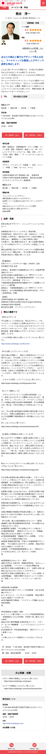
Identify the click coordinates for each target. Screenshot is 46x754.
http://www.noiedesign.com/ (13, 723)
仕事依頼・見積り (33, 135)
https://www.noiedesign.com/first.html (15, 344)
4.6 (26, 29)
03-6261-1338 (20, 96)
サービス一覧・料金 (19, 7)
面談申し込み (12, 135)
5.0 (26, 40)
